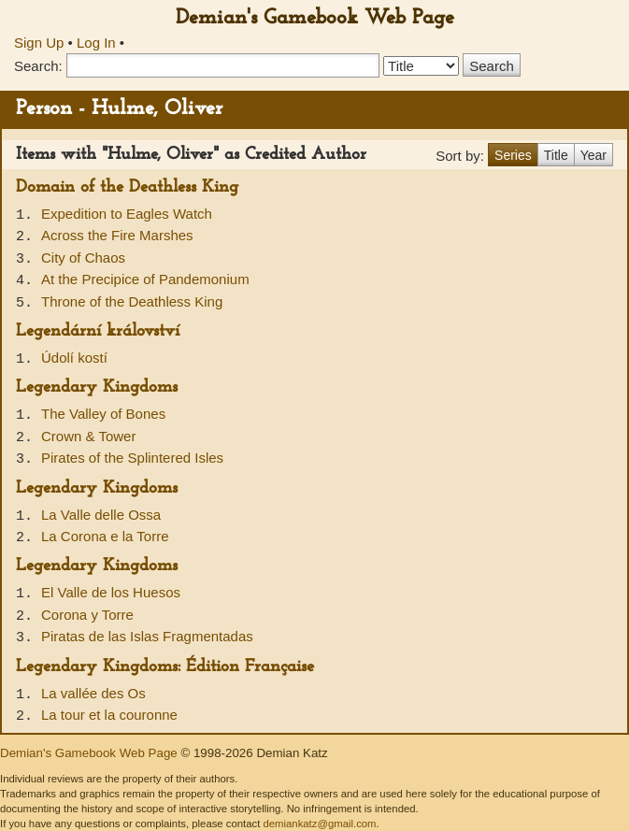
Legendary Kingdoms (97, 387)
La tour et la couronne (109, 715)
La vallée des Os (93, 693)
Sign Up (39, 42)
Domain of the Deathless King (127, 187)
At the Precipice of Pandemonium (145, 279)
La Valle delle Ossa (101, 515)
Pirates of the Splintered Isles (132, 458)
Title (556, 155)
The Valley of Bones (103, 414)
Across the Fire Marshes (117, 235)
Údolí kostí (74, 357)
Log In (96, 42)
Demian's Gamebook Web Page (315, 18)
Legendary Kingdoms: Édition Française (165, 667)
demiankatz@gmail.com (319, 823)
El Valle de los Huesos (110, 592)
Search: (38, 66)
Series (513, 155)
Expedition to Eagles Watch (126, 214)
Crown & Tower (88, 436)
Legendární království (97, 331)
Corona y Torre (87, 615)
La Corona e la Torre (104, 536)
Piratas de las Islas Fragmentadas (147, 636)
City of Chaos (83, 257)
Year (593, 155)
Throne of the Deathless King (131, 301)
